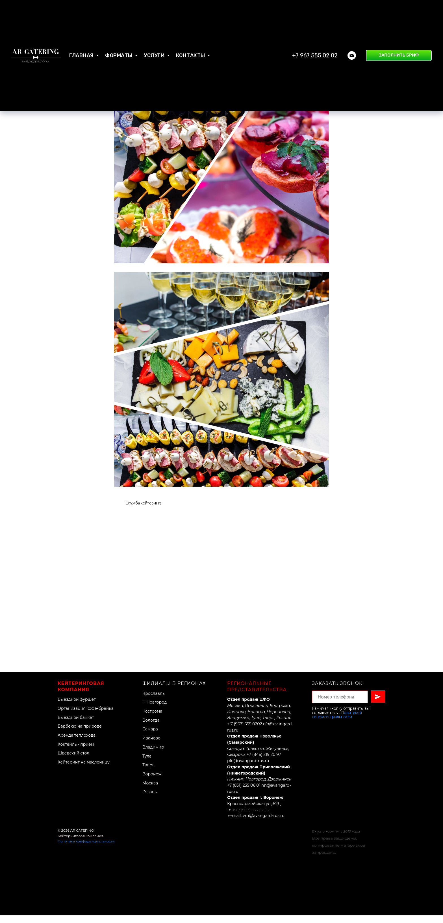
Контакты (191, 31)
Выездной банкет (76, 724)
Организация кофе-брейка (86, 715)
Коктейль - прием (76, 751)
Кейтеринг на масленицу (84, 769)
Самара (150, 736)
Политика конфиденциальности (86, 848)
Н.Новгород (154, 709)
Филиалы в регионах (174, 690)
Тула (146, 763)
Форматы (119, 31)
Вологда (151, 727)
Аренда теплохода (76, 742)
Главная (82, 31)
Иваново (151, 745)
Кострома (152, 718)
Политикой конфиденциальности (337, 722)
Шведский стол (73, 760)
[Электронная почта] (352, 31)
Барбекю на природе (80, 733)
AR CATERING (82, 838)
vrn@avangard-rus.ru (264, 823)
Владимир (153, 754)
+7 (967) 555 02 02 (252, 817)
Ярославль (153, 700)
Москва (150, 790)
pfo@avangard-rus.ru (248, 768)
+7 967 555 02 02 (315, 31)
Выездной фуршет (77, 706)
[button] (399, 31)
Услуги (155, 31)
